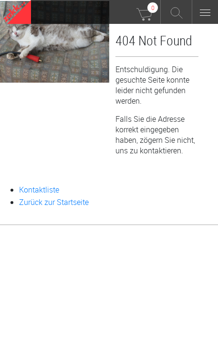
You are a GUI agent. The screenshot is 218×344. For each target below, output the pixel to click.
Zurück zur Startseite (54, 202)
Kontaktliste (39, 189)
